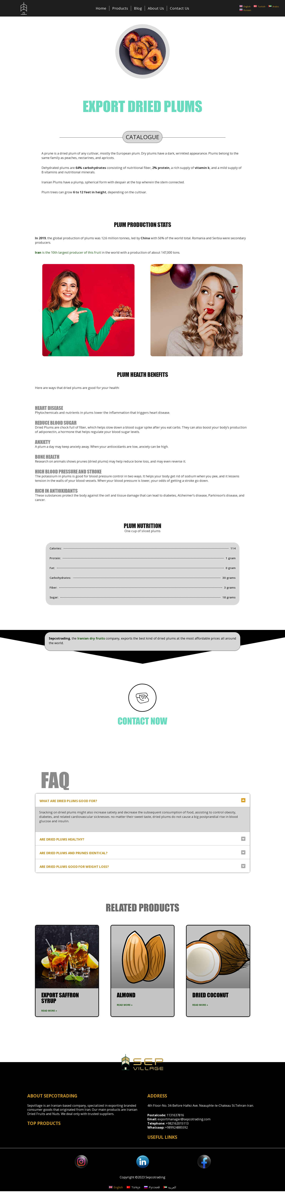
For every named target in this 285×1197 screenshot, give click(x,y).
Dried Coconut (210, 994)
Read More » (49, 1010)
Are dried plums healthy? (62, 839)
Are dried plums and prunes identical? (73, 853)
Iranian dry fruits (91, 638)
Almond (126, 994)
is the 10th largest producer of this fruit (68, 252)
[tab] (142, 800)
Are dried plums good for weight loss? (74, 866)
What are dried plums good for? (68, 801)
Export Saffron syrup (60, 997)
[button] (39, 310)
